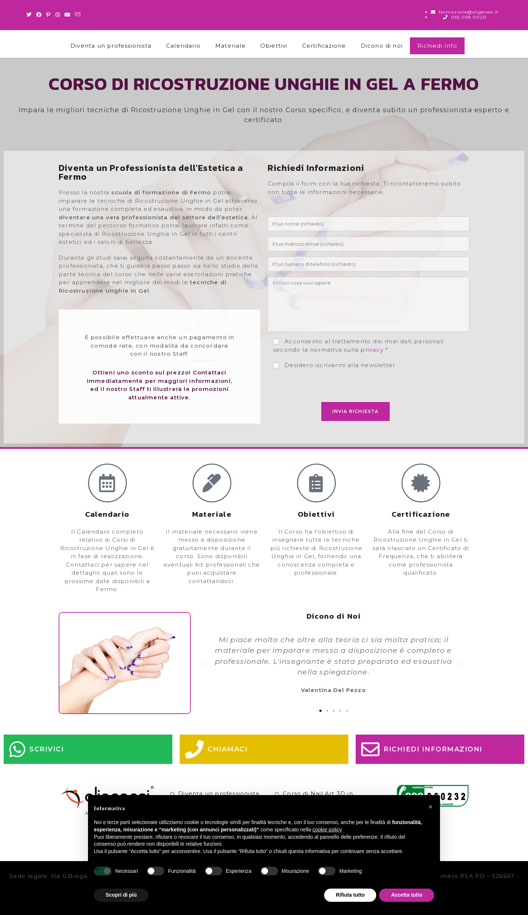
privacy (371, 349)
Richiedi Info (437, 45)
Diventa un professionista (110, 45)
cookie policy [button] (326, 829)
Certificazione (324, 45)
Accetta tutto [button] (406, 895)
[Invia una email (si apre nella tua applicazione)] (78, 14)
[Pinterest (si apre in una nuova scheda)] (48, 14)
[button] (205, 664)
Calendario (183, 45)
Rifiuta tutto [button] (350, 895)
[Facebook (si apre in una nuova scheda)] (39, 14)
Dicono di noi (382, 45)
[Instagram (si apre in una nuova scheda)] (57, 14)
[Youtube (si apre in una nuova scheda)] (67, 14)
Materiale (230, 45)
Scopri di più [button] (121, 895)
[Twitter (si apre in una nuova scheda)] (30, 14)
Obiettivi (273, 45)
